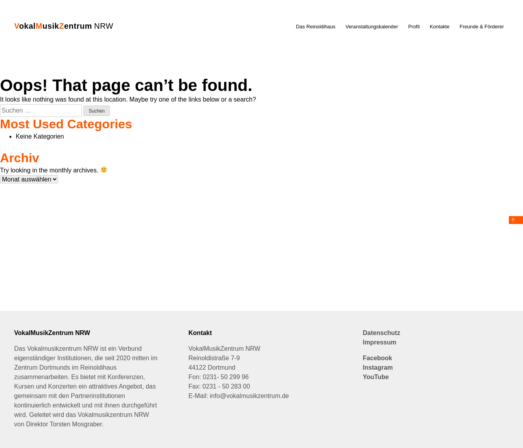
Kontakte (440, 27)
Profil (414, 27)
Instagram (378, 367)
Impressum (379, 342)
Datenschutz (381, 333)
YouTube (376, 377)
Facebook (377, 358)
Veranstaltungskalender (372, 27)
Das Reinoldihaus (315, 27)
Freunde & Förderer (482, 27)
